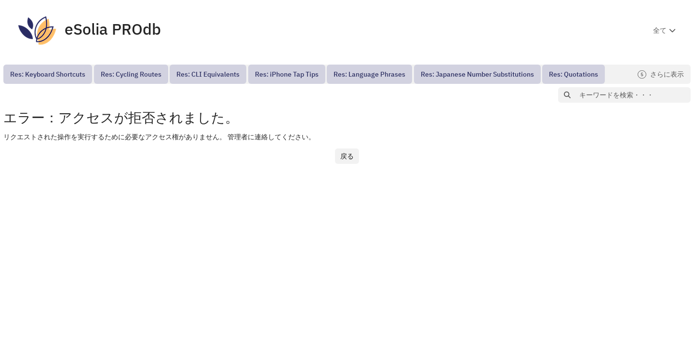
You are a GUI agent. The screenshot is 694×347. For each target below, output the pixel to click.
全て (660, 30)
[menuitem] (47, 74)
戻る (347, 156)
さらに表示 (661, 74)
